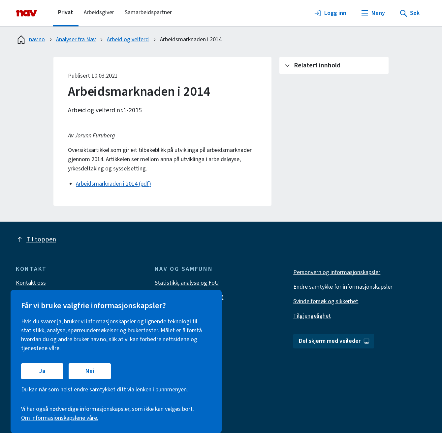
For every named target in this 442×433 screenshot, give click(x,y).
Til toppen (36, 239)
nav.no (30, 39)
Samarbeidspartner (148, 12)
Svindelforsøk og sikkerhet (325, 301)
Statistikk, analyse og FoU (187, 283)
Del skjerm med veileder (334, 341)
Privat (65, 12)
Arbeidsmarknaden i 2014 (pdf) (113, 184)
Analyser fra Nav (76, 39)
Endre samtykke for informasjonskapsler (343, 287)
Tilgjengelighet (312, 316)
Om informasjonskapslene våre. (59, 418)
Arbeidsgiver (99, 12)
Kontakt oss (31, 283)
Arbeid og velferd (128, 39)
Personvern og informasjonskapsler (336, 272)
